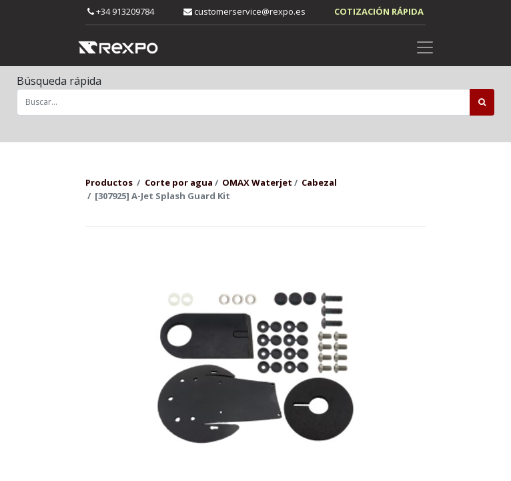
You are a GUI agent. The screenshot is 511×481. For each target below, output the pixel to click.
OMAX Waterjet (257, 182)
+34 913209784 (120, 11)
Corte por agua (179, 182)
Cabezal (319, 182)
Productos (109, 182)
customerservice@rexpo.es (244, 11)
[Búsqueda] (482, 102)
